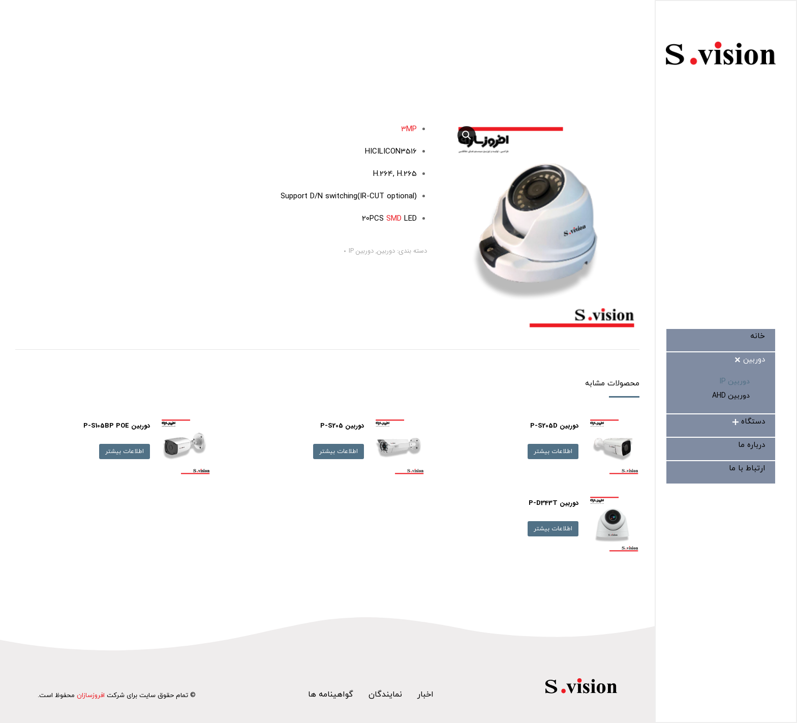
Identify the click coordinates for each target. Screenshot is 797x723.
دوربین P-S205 (342, 425)
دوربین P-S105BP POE (116, 425)
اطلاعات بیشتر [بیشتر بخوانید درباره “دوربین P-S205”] (338, 451)
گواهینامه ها (330, 694)
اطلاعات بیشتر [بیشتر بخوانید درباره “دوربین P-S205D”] (553, 451)
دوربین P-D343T (553, 503)
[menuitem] (757, 336)
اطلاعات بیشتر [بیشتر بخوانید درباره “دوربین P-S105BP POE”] (124, 451)
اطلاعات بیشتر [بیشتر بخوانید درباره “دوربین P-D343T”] (553, 529)
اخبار (425, 694)
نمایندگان (385, 694)
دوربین (386, 251)
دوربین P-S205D (554, 425)
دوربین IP (361, 251)
